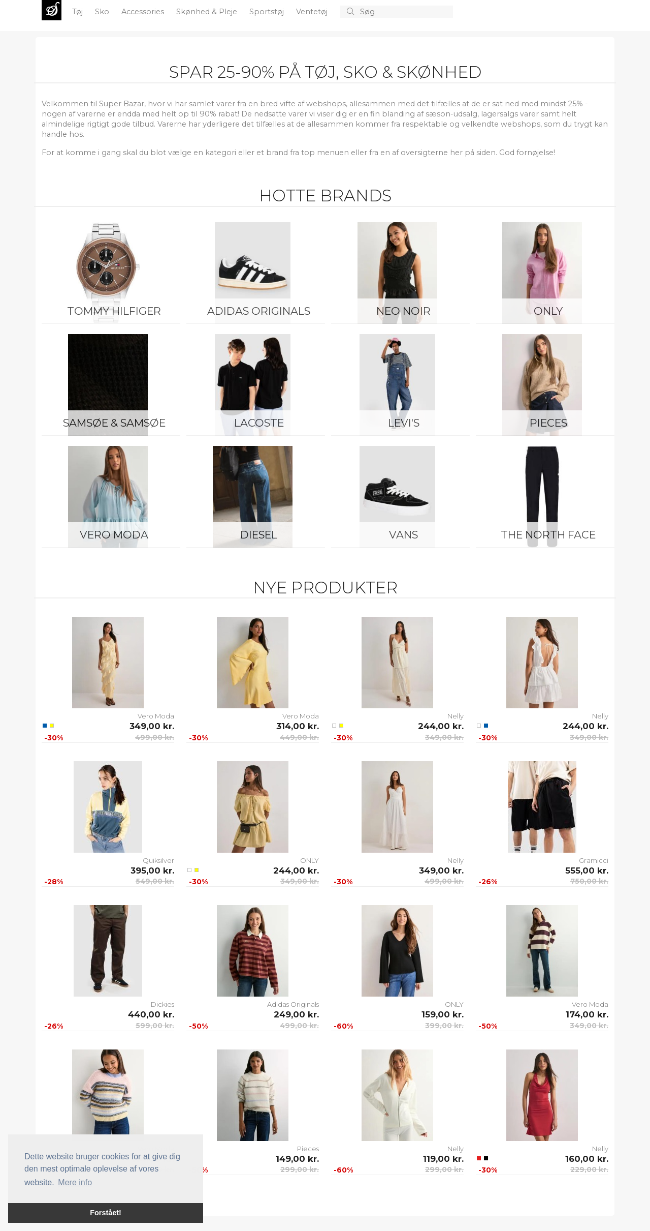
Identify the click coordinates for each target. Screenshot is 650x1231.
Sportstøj (267, 11)
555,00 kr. (586, 870)
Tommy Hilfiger (114, 311)
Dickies (162, 1004)
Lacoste (259, 422)
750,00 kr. (589, 881)
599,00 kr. (155, 1026)
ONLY (548, 311)
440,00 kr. (151, 1014)
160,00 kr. (586, 1159)
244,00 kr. (441, 726)
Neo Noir (403, 311)
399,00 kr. (444, 1026)
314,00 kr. (297, 726)
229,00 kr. (589, 1169)
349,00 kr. (151, 726)
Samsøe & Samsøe (114, 422)
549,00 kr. (155, 881)
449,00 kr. (299, 737)
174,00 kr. (587, 1014)
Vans (403, 534)
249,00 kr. (296, 1014)
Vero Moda (114, 534)
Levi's (403, 422)
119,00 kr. (443, 1159)
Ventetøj (313, 11)
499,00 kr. (154, 737)
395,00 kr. (152, 870)
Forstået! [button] (105, 1213)
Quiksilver (158, 860)
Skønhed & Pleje (207, 11)
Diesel (258, 534)
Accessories (143, 11)
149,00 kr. (297, 1159)
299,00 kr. (299, 1169)
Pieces (548, 422)
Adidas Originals (258, 311)
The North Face (548, 534)
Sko (103, 11)
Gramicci (593, 860)
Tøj (78, 11)
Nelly (455, 716)
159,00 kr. (442, 1014)
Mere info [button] (75, 1182)
